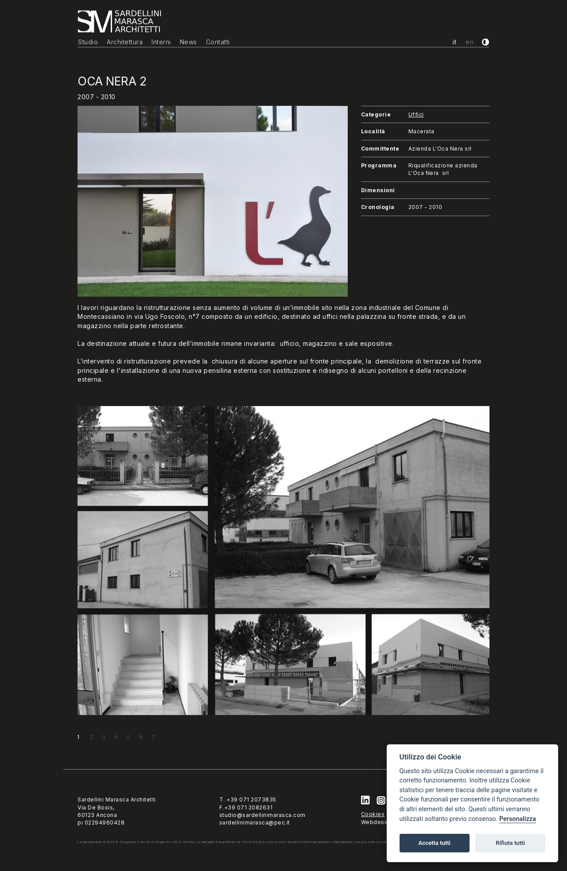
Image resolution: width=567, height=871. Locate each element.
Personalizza (517, 819)
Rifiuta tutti (510, 843)
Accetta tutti (434, 843)
